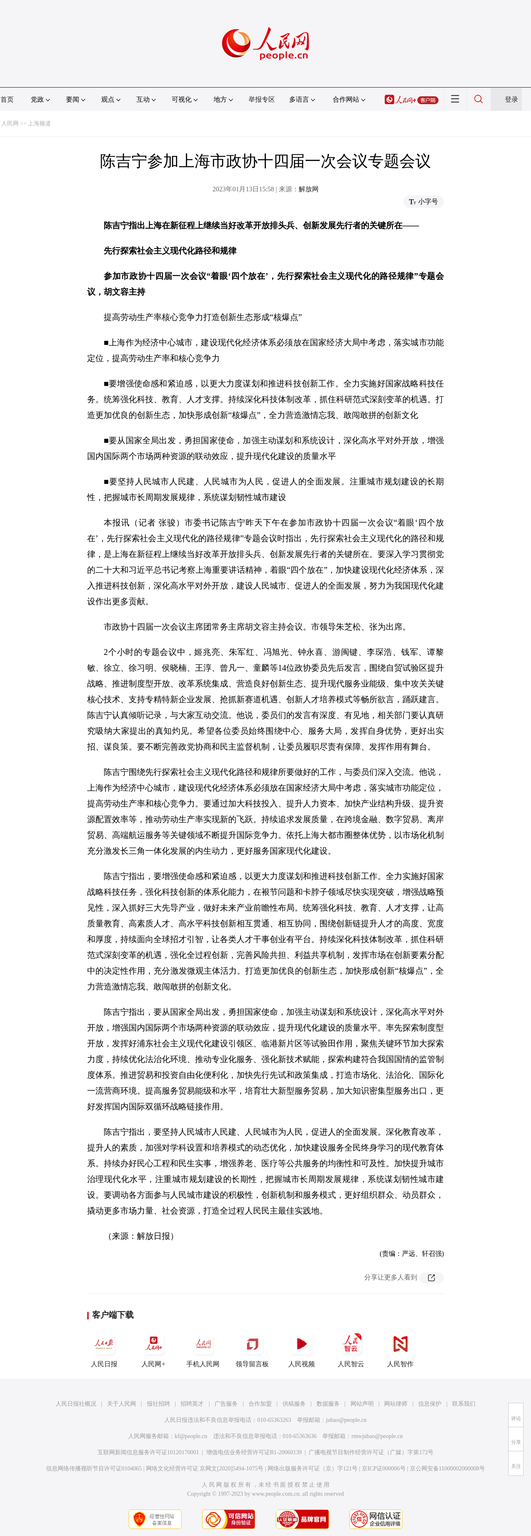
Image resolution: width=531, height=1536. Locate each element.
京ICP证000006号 (384, 1468)
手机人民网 (202, 1348)
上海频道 (39, 123)
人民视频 (301, 1348)
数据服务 (328, 1404)
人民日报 (104, 1348)
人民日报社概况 (76, 1404)
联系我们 (463, 1404)
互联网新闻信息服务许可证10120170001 (148, 1452)
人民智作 (400, 1348)
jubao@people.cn (346, 1420)
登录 (511, 99)
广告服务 (226, 1404)
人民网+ (153, 1348)
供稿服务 (294, 1404)
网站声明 (362, 1404)
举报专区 (261, 99)
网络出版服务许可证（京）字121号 (313, 1468)
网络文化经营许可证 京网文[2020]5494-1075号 (205, 1468)
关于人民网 (121, 1404)
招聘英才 (192, 1404)
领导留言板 (252, 1348)
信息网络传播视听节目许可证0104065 (94, 1468)
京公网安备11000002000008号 (447, 1468)
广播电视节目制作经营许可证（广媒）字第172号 (371, 1452)
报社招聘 (158, 1404)
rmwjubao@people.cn (377, 1436)
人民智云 (350, 1348)
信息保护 (429, 1404)
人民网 (10, 123)
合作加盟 (260, 1404)
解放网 (309, 189)
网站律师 (395, 1404)
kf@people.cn (191, 1436)
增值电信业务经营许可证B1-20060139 (254, 1452)
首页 (7, 99)
